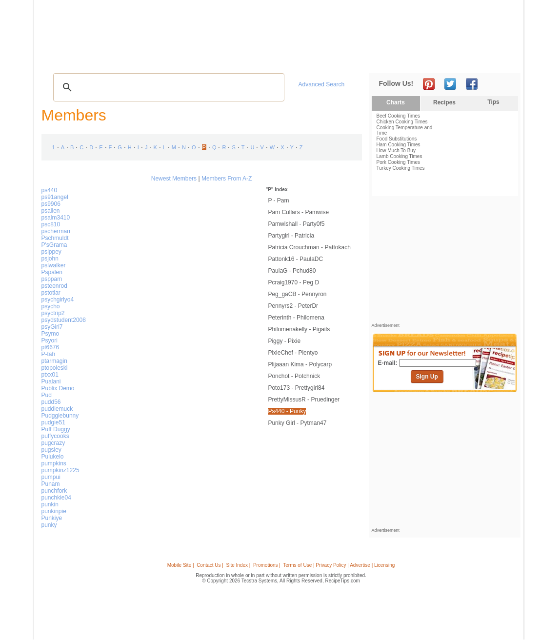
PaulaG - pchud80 (292, 270)
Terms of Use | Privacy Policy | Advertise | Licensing (339, 565)
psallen (50, 210)
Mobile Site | (180, 565)
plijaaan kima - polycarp (300, 364)
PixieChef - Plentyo (293, 352)
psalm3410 (55, 217)
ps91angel (54, 197)
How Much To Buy (396, 150)
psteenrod (54, 285)
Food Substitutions (397, 138)
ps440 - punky (287, 411)
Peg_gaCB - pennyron (297, 294)
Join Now (481, 58)
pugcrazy (53, 443)
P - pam (278, 200)
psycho (50, 306)
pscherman (55, 231)
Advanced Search (322, 84)
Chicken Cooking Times (402, 121)
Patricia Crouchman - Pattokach (309, 247)
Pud (46, 395)
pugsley (51, 449)
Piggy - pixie (284, 341)
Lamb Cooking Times (399, 156)
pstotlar (50, 292)
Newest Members (174, 178)
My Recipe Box (295, 58)
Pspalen (51, 272)
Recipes (60, 58)
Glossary (142, 58)
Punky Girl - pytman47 (297, 423)
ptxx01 (50, 374)
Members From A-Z (226, 178)
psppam (51, 279)
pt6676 (50, 347)
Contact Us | (210, 565)
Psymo (50, 333)
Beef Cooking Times (398, 116)
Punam (50, 483)
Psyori (49, 340)
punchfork (54, 490)
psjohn (50, 258)
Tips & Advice (100, 58)
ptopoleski (54, 367)
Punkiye (51, 518)
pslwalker (53, 265)
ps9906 (50, 203)
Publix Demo (58, 388)
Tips (493, 102)
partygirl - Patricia (291, 235)
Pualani (51, 381)
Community (210, 58)
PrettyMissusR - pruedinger (304, 399)
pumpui (50, 477)
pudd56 (51, 402)
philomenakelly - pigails (299, 329)
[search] (167, 87)
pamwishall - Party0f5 (296, 223)
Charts (395, 102)
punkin (50, 504)
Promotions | (266, 565)
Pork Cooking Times (398, 162)
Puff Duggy (55, 429)
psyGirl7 (52, 326)
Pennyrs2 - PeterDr (293, 305)
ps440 (49, 190)
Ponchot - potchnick (294, 376)
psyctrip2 (53, 313)
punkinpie (53, 511)
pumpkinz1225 (60, 470)
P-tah (48, 354)
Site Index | (238, 565)
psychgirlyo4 (57, 299)
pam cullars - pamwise (298, 212)
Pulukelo (52, 456)
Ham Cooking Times (398, 144)
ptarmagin (54, 361)
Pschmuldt (55, 238)
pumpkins (53, 463)
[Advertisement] (340, 26)
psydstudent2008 (63, 320)
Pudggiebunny (60, 415)
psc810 (50, 224)
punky (49, 524)
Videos (173, 58)
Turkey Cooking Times (401, 168)
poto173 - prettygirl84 (296, 387)
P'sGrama (54, 244)
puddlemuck (57, 408)
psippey (51, 251)
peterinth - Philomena (296, 317)
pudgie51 (53, 422)
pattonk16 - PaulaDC (295, 259)
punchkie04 (56, 497)
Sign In (502, 58)
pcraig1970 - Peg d (293, 282)
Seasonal (252, 58)
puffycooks (55, 436)
